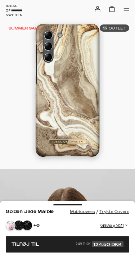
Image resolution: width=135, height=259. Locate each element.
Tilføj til (67, 244)
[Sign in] (97, 9)
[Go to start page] (14, 10)
